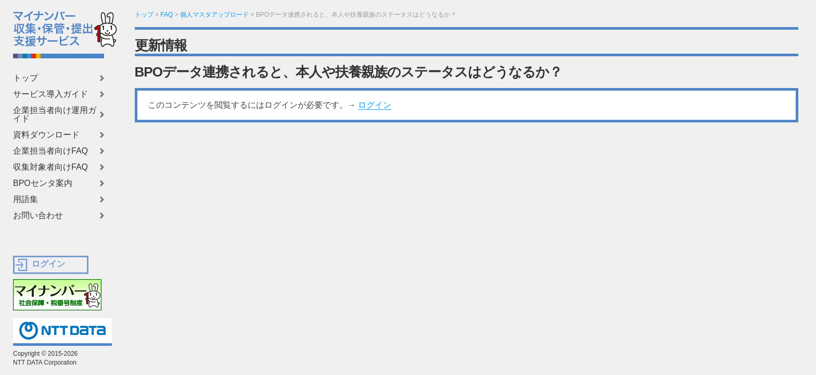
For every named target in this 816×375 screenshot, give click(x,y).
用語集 (25, 199)
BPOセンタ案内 (42, 183)
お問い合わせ (38, 215)
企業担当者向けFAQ (50, 151)
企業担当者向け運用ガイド (54, 114)
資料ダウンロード (46, 135)
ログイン (374, 105)
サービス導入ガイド (50, 94)
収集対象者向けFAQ (50, 167)
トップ (25, 78)
